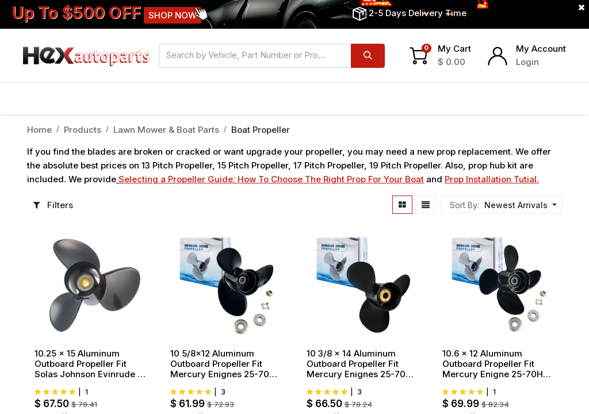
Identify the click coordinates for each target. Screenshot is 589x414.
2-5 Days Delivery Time (417, 12)
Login (527, 61)
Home (39, 129)
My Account (541, 48)
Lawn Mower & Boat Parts (166, 129)
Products (82, 129)
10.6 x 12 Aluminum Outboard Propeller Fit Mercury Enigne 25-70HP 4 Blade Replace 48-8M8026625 (495, 363)
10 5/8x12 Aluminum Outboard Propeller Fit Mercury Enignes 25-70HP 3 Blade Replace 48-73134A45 (225, 363)
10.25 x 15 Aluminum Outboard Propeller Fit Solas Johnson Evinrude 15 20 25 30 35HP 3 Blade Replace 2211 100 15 (90, 363)
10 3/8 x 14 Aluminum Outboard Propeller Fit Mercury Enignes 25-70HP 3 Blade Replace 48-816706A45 (362, 363)
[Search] (368, 56)
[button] (519, 205)
